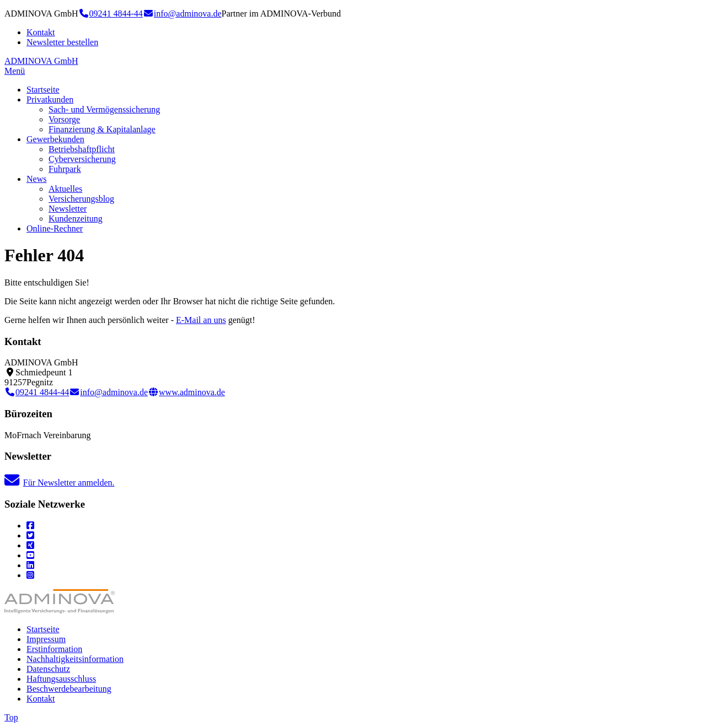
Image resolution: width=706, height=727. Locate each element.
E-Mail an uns (201, 320)
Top (11, 717)
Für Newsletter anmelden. (59, 482)
